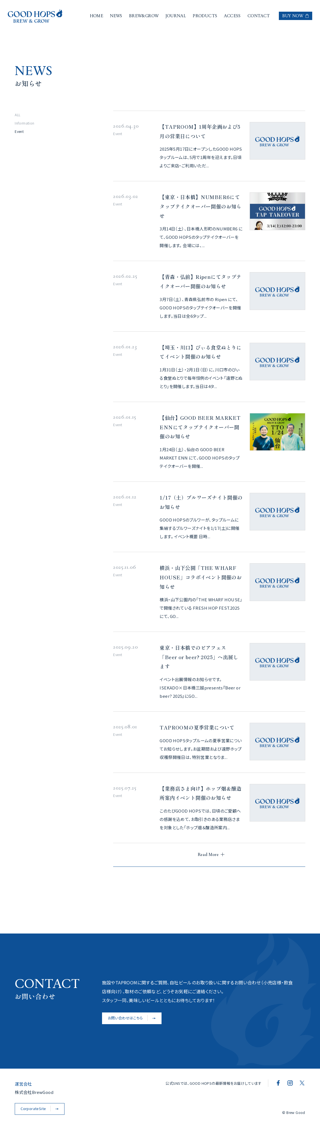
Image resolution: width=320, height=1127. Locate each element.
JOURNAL (175, 16)
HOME (96, 16)
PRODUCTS (205, 16)
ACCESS (232, 16)
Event (19, 131)
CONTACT (258, 16)
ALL (17, 114)
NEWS (116, 16)
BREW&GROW (144, 16)
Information (24, 123)
